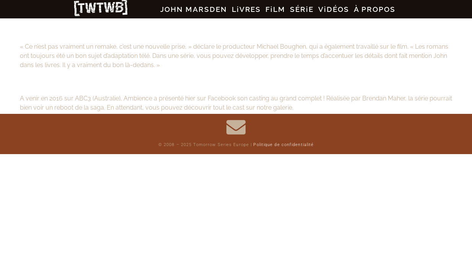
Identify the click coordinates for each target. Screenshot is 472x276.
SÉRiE (305, 10)
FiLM (273, 10)
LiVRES (239, 10)
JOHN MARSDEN (179, 10)
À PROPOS (390, 10)
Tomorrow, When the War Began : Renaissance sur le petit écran (168, 30)
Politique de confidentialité (283, 146)
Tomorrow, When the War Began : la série (114, 81)
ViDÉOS (343, 10)
